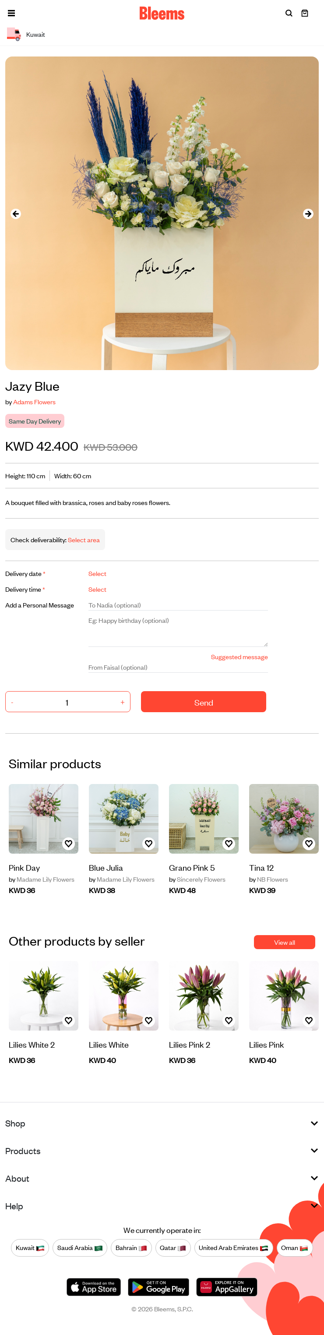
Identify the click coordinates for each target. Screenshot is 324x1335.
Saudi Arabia (80, 1248)
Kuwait (30, 1248)
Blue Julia (106, 867)
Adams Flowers (34, 401)
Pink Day (24, 867)
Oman (294, 1248)
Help (14, 1205)
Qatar (173, 1248)
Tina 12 (261, 867)
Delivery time (25, 588)
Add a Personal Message (39, 604)
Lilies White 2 (32, 1043)
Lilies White (109, 1043)
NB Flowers (268, 879)
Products (23, 1150)
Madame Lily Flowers (41, 879)
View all (284, 942)
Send (203, 701)
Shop (15, 1123)
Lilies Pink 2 (189, 1043)
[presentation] (16, 213)
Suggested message (239, 656)
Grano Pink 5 (192, 867)
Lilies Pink (266, 1043)
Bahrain (131, 1248)
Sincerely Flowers (197, 879)
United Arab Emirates (233, 1248)
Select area (83, 539)
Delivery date (25, 573)
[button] (11, 13)
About (17, 1178)
